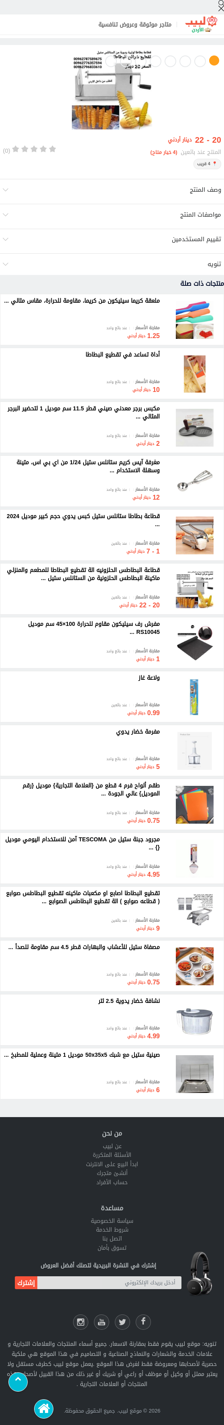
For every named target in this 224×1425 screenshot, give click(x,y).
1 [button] (214, 60)
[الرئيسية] (43, 1409)
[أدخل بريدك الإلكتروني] (109, 1282)
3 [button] (185, 61)
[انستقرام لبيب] (80, 1322)
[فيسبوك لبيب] (143, 1322)
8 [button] (111, 61)
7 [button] (126, 61)
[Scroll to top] (18, 1382)
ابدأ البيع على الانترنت (112, 1164)
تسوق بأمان (112, 1248)
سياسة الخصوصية (112, 1221)
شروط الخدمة (112, 1229)
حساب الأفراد (112, 1182)
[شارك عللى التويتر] (122, 1322)
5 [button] (155, 61)
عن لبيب (112, 1146)
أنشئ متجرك (112, 1173)
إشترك (26, 1283)
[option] (112, 91)
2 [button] (200, 61)
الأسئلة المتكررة (112, 1155)
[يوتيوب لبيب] (101, 1322)
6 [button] (141, 61)
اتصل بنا (112, 1238)
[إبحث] (221, 5)
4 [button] (170, 61)
